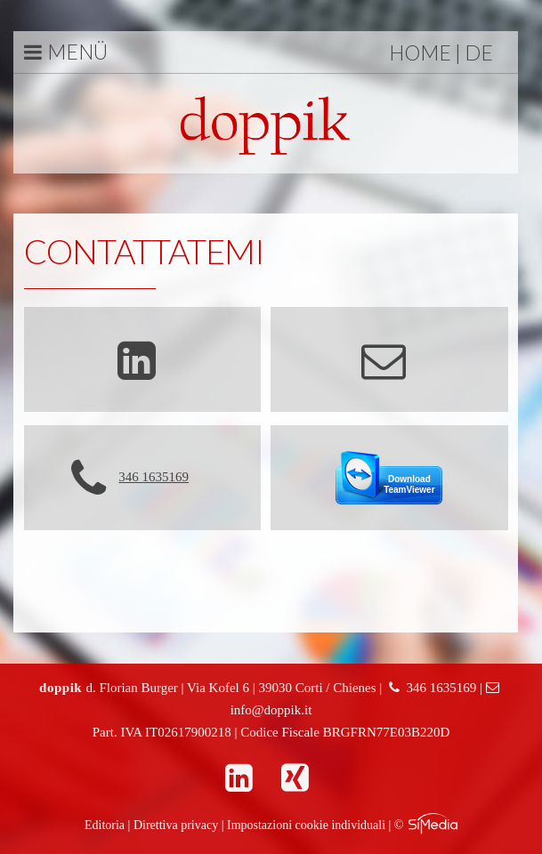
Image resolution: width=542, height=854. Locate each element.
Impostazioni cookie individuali (306, 825)
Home (420, 52)
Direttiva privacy (175, 825)
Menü (66, 51)
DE (479, 52)
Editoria (105, 825)
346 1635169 (153, 477)
